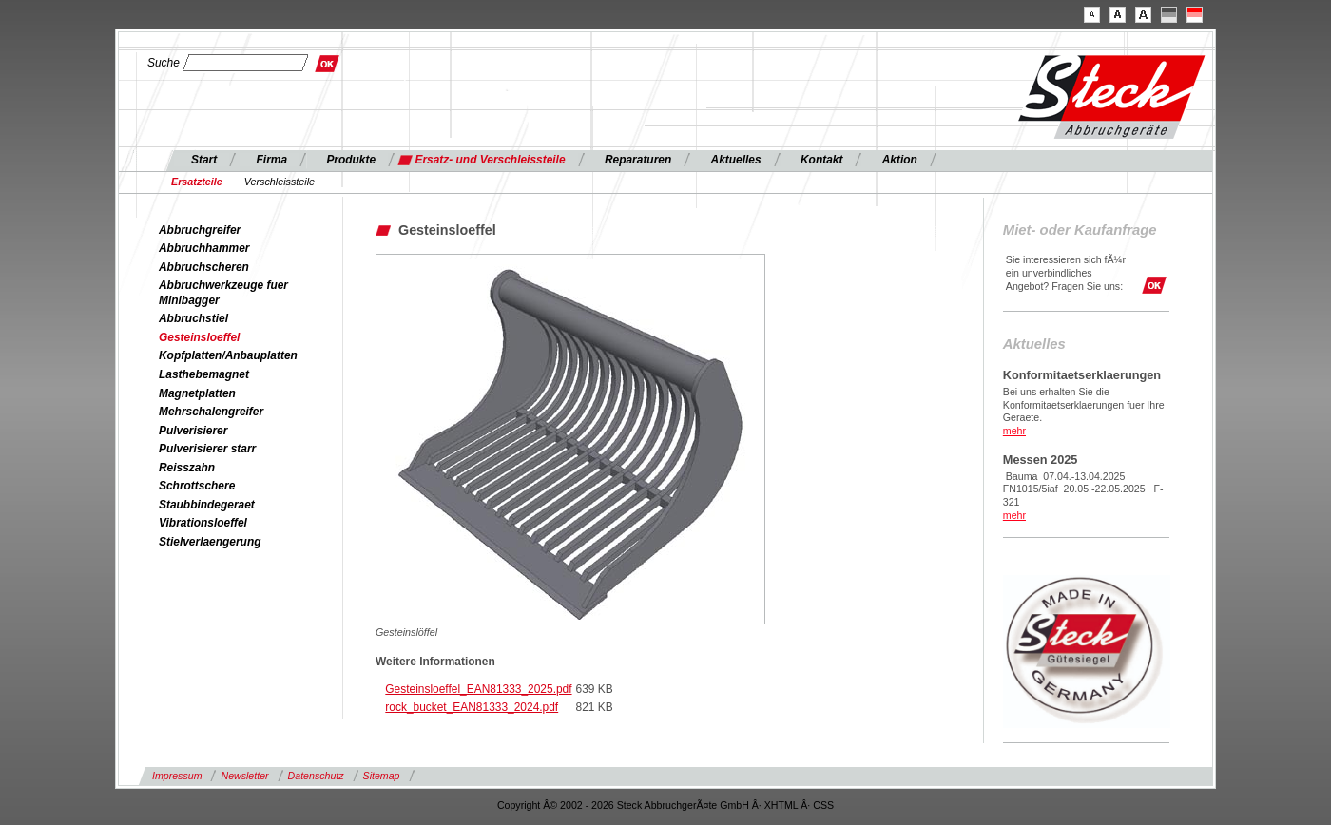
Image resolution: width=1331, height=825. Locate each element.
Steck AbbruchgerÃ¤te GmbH (683, 805)
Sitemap (381, 775)
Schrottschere (197, 485)
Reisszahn (187, 467)
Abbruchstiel (193, 318)
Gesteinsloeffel (199, 337)
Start (204, 159)
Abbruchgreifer (200, 230)
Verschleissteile (279, 181)
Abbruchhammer (204, 248)
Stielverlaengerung (209, 541)
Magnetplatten (197, 393)
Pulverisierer (193, 430)
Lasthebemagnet (204, 374)
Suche (163, 62)
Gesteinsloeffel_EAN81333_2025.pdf (478, 689)
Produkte (351, 159)
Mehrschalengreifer (211, 411)
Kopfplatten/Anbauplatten (228, 355)
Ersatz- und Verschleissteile (490, 159)
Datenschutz (316, 775)
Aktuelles (736, 159)
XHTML (781, 805)
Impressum (177, 775)
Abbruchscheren (204, 267)
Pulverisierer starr (207, 448)
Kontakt (821, 159)
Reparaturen (638, 159)
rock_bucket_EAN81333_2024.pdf (471, 707)
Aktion (899, 159)
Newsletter (244, 775)
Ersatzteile (196, 181)
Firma (272, 159)
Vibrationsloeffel (203, 522)
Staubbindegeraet (207, 504)
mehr (1014, 430)
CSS (823, 805)
